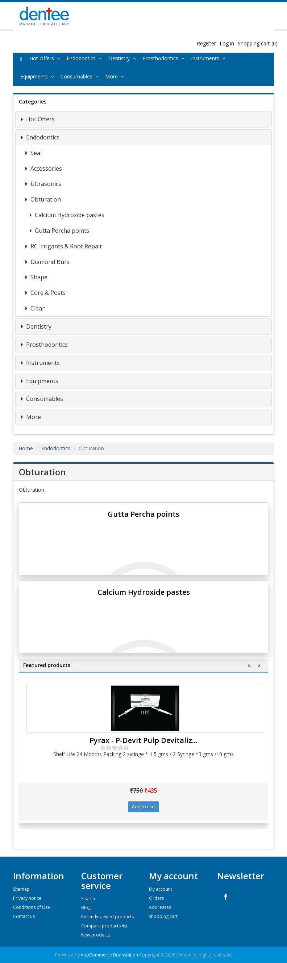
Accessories (45, 168)
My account (160, 889)
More (116, 76)
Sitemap (21, 889)
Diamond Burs (49, 262)
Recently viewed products (107, 917)
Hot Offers (46, 58)
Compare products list (104, 926)
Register (206, 43)
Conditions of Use (31, 907)
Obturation (45, 199)
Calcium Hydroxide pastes (68, 215)
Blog (86, 908)
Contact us (24, 916)
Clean (37, 308)
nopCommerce (96, 955)
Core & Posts (47, 293)
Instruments (209, 58)
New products (95, 935)
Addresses (160, 907)
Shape (38, 277)
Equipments (38, 76)
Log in (227, 43)
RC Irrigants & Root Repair (65, 246)
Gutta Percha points (61, 231)
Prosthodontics (164, 58)
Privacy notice (27, 898)
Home (25, 448)
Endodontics (86, 58)
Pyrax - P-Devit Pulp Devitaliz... (143, 740)
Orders (156, 898)
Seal (35, 153)
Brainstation (126, 955)
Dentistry (123, 58)
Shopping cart (163, 916)
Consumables (81, 76)
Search (88, 898)
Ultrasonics (45, 184)
